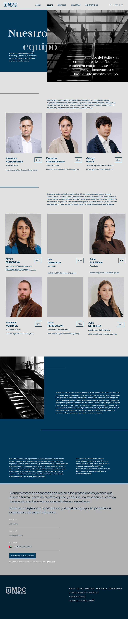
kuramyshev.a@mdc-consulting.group (22, 170)
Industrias (101, 588)
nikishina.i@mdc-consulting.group (102, 334)
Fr (122, 5)
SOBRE (37, 5)
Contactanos (115, 588)
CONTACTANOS (91, 5)
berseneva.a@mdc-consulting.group (21, 270)
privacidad (51, 561)
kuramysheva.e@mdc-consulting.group (62, 169)
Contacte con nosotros (22, 556)
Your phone (13, 542)
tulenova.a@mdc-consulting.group (104, 273)
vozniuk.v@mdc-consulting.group (20, 333)
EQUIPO (50, 5)
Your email (13, 531)
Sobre (72, 588)
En (110, 5)
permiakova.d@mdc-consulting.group (64, 333)
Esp (116, 5)
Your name (13, 519)
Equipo (79, 588)
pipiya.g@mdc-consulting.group (99, 169)
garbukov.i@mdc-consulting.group (62, 273)
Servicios (89, 588)
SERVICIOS (62, 5)
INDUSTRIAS (75, 5)
